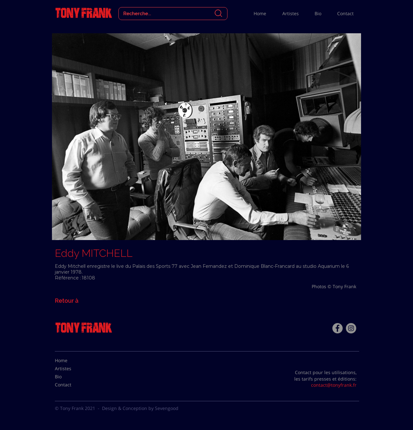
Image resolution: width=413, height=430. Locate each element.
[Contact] (71, 384)
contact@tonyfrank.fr (334, 385)
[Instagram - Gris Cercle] (351, 328)
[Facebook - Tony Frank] (337, 328)
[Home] (71, 360)
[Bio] (71, 376)
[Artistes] (71, 368)
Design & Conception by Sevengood (140, 408)
